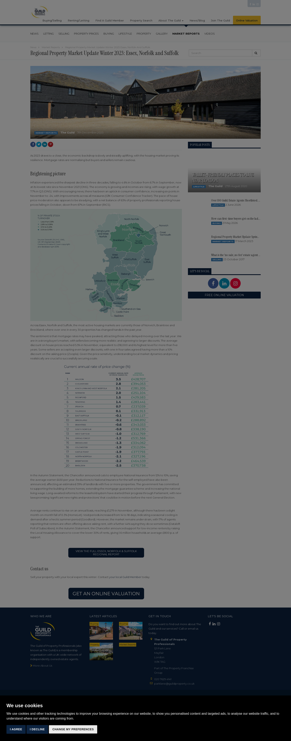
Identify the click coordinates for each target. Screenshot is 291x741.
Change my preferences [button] (73, 729)
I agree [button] (16, 729)
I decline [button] (37, 729)
